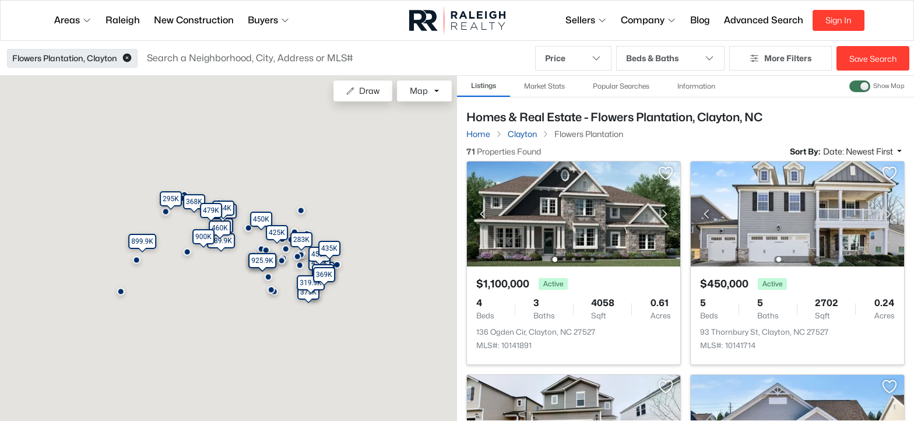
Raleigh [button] (123, 20)
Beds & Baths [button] (670, 58)
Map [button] (419, 91)
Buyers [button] (269, 20)
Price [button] (573, 58)
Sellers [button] (586, 20)
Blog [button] (700, 20)
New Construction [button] (194, 20)
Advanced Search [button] (763, 20)
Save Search (873, 59)
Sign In (838, 20)
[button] (127, 58)
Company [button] (648, 20)
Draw (362, 91)
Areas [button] (73, 20)
